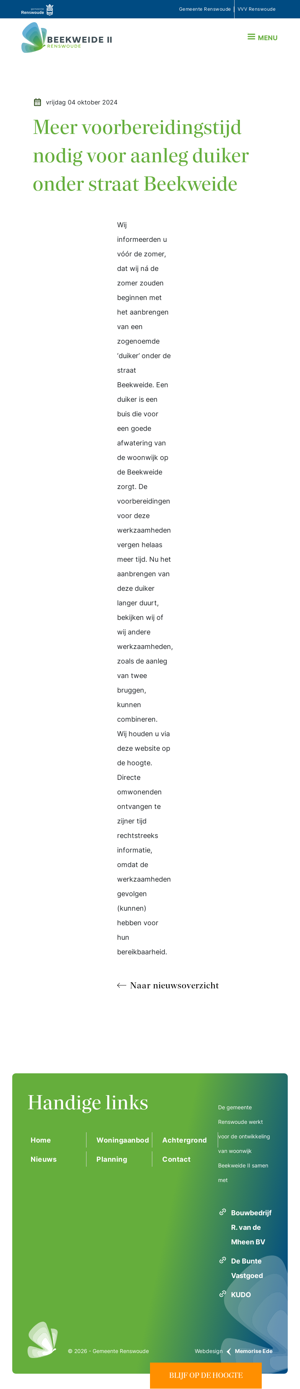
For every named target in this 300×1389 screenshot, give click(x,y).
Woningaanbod (122, 1140)
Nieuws (44, 1159)
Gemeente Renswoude (205, 9)
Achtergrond (184, 1140)
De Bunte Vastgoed (247, 1268)
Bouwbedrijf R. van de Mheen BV (251, 1227)
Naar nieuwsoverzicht (174, 985)
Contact (176, 1159)
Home (41, 1140)
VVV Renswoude (257, 9)
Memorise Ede (253, 1351)
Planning (111, 1159)
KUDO (241, 1294)
